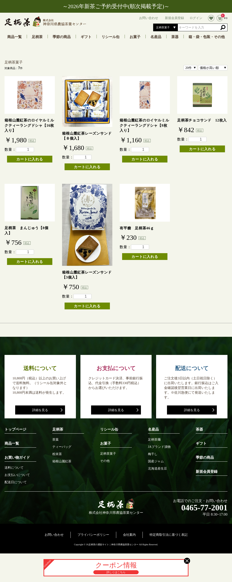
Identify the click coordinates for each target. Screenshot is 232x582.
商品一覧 (14, 37)
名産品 (155, 37)
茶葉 (55, 439)
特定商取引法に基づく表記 (169, 534)
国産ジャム (156, 461)
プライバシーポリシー (93, 534)
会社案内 (129, 534)
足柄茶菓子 (14, 62)
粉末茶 (57, 454)
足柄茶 (37, 37)
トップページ (15, 429)
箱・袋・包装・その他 (206, 37)
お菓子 (135, 37)
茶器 (175, 37)
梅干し (152, 454)
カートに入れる (29, 159)
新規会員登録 (207, 471)
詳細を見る (40, 410)
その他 (105, 461)
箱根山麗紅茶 (61, 461)
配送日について (16, 482)
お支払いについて (17, 475)
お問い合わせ (54, 534)
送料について (14, 467)
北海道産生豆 (157, 468)
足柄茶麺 (154, 439)
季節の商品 (62, 37)
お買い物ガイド (17, 457)
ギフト (86, 37)
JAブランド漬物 (159, 447)
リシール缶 (111, 37)
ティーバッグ (61, 447)
